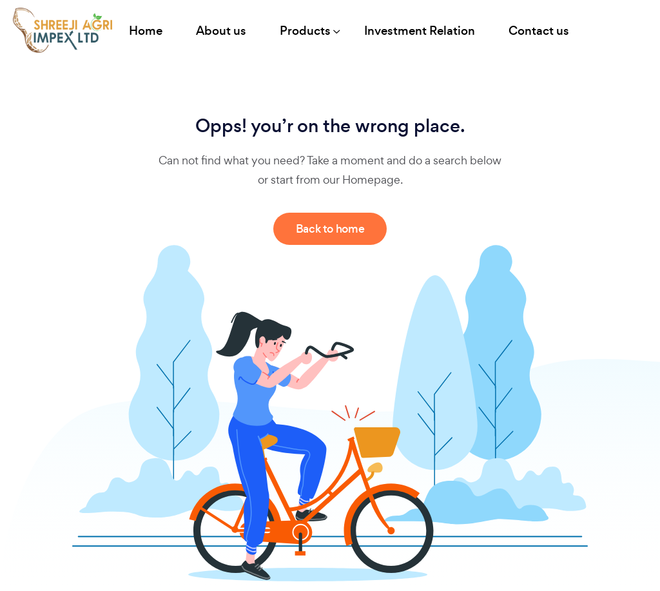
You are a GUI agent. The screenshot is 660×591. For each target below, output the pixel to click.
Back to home (330, 229)
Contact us (539, 31)
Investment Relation (419, 31)
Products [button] (305, 31)
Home (145, 31)
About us (221, 31)
